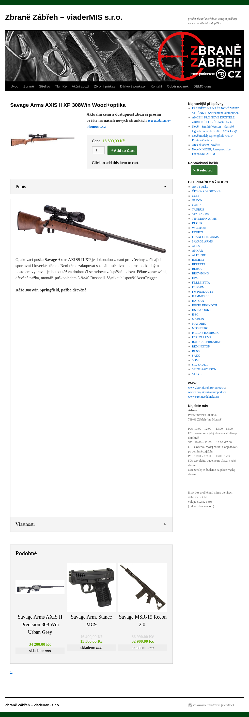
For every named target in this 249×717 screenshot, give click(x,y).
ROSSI (196, 351)
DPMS (196, 278)
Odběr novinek (178, 86)
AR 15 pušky (200, 186)
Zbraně (28, 86)
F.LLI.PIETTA (201, 282)
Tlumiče (61, 86)
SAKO (196, 355)
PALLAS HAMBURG (206, 333)
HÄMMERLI (200, 296)
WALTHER (199, 228)
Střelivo (44, 86)
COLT (196, 196)
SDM (195, 360)
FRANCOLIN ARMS (205, 237)
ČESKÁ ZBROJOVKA (206, 191)
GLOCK (197, 200)
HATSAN (198, 301)
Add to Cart (124, 150)
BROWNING (200, 273)
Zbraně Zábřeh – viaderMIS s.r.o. (63, 17)
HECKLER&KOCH (204, 305)
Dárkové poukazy (133, 86)
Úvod (14, 86)
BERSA (197, 269)
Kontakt (156, 86)
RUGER (197, 223)
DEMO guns (203, 86)
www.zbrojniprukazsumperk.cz (207, 392)
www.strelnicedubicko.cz (203, 396)
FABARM (198, 287)
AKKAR (197, 250)
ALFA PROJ (200, 255)
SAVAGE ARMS (202, 241)
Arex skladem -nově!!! (206, 145)
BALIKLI (198, 259)
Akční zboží (80, 86)
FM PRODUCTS (202, 291)
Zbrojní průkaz (104, 86)
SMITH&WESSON (204, 369)
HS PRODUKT (201, 310)
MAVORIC (199, 323)
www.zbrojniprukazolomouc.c (206, 387)
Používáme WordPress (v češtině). (214, 705)
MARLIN (198, 319)
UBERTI (197, 232)
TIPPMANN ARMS (204, 218)
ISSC (195, 314)
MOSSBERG (200, 328)
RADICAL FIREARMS (207, 342)
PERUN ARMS (201, 337)
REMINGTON (201, 346)
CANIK (197, 205)
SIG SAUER (200, 364)
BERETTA (199, 264)
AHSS (196, 246)
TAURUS (198, 209)
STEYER (198, 374)
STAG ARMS (200, 214)
